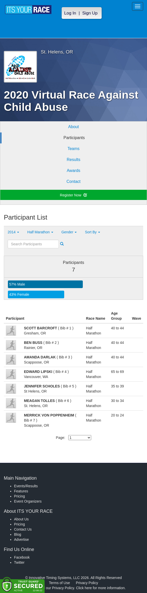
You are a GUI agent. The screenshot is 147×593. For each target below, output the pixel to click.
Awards (73, 170)
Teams (73, 148)
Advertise (21, 539)
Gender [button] (69, 232)
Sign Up (90, 13)
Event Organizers (28, 501)
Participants (74, 138)
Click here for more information (100, 588)
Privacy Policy (87, 583)
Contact (73, 181)
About (73, 127)
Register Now (73, 195)
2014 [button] (13, 232)
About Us (21, 519)
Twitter (19, 562)
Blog (17, 534)
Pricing (19, 496)
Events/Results (26, 486)
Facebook (22, 557)
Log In (70, 13)
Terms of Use (59, 583)
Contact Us (23, 529)
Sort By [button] (92, 232)
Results (73, 159)
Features (21, 491)
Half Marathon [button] (40, 232)
